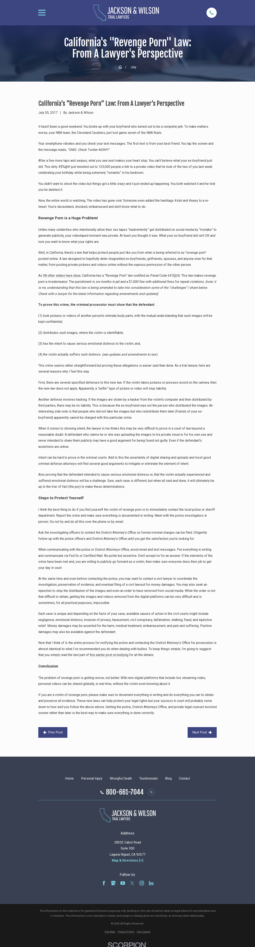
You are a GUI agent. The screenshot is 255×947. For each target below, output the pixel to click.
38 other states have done (61, 275)
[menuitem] (110, 931)
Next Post (202, 732)
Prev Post (53, 732)
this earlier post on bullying (109, 655)
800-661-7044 (125, 792)
